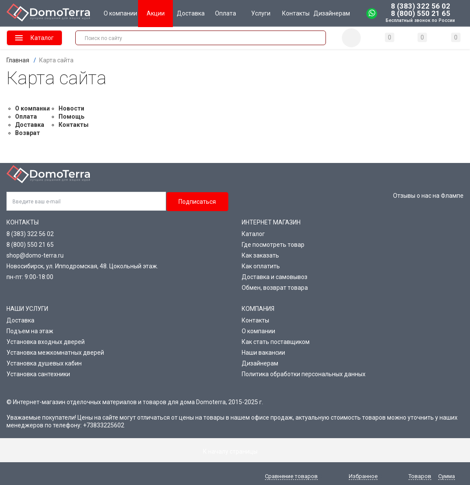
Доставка (29, 124)
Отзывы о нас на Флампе (428, 195)
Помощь (71, 116)
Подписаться (197, 201)
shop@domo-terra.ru (35, 255)
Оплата (26, 116)
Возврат (27, 132)
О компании (32, 108)
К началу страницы (235, 451)
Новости (71, 108)
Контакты (73, 124)
